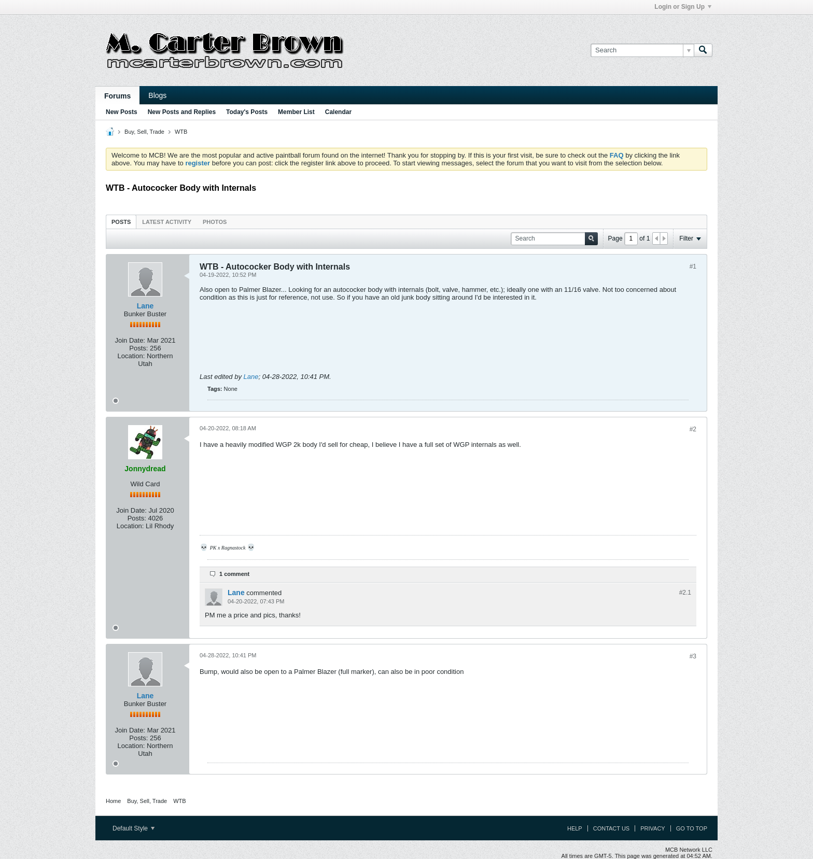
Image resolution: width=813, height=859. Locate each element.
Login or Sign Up (682, 6)
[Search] (642, 50)
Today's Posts (247, 112)
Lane (145, 306)
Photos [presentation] (215, 222)
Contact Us (611, 828)
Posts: (138, 348)
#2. (685, 592)
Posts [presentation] (121, 222)
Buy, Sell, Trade (144, 132)
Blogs (157, 95)
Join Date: (130, 340)
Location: (131, 356)
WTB (181, 132)
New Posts (121, 112)
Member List (296, 112)
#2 (693, 429)
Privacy (652, 828)
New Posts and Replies (182, 112)
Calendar (338, 112)
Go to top (691, 828)
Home (113, 801)
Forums (117, 96)
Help (574, 828)
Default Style (134, 828)
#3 (693, 656)
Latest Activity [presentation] (166, 222)
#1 (693, 266)
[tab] (121, 222)
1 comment (234, 574)
